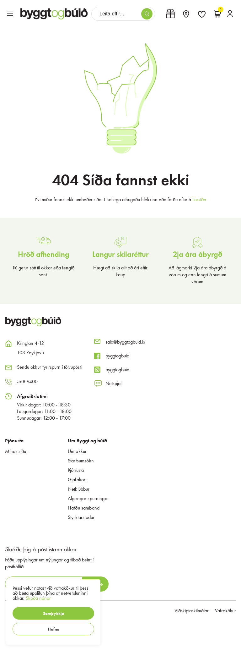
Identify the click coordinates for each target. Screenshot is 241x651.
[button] (53, 613)
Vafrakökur (225, 610)
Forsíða (199, 199)
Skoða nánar (38, 598)
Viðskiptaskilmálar (191, 610)
